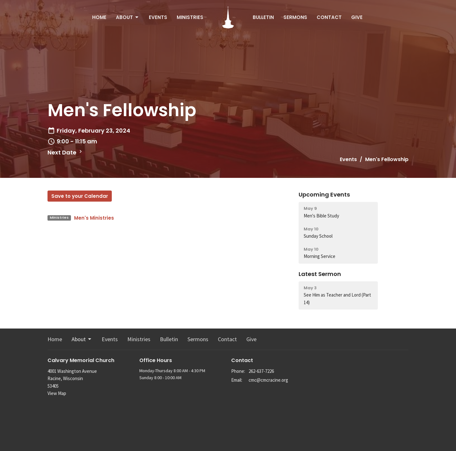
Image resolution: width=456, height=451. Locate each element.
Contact (329, 17)
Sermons (295, 17)
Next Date (66, 152)
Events (158, 17)
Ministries (190, 17)
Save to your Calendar (79, 196)
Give (357, 17)
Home (99, 17)
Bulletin (263, 17)
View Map (57, 393)
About (127, 17)
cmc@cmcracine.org (268, 380)
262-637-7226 (261, 371)
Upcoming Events (324, 194)
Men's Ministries (94, 218)
